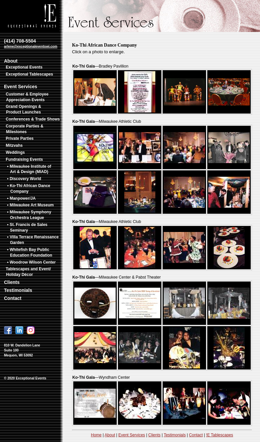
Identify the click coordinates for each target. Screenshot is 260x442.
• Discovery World (24, 178)
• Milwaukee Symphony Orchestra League (29, 215)
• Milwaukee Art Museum (30, 205)
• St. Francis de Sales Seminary (27, 227)
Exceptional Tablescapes (29, 74)
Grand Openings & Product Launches (23, 109)
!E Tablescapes (219, 435)
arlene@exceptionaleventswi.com (30, 46)
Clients (12, 282)
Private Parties (19, 138)
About (10, 61)
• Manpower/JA (21, 198)
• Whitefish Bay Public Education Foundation (29, 252)
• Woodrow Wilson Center (31, 262)
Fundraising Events (24, 159)
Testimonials (18, 290)
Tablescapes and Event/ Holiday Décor (28, 272)
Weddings (15, 152)
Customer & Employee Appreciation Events (27, 97)
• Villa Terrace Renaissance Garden (33, 240)
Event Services (20, 86)
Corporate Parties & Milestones (24, 129)
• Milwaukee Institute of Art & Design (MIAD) (29, 169)
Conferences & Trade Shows (33, 119)
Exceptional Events (24, 67)
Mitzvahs (14, 145)
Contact (12, 298)
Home (96, 435)
